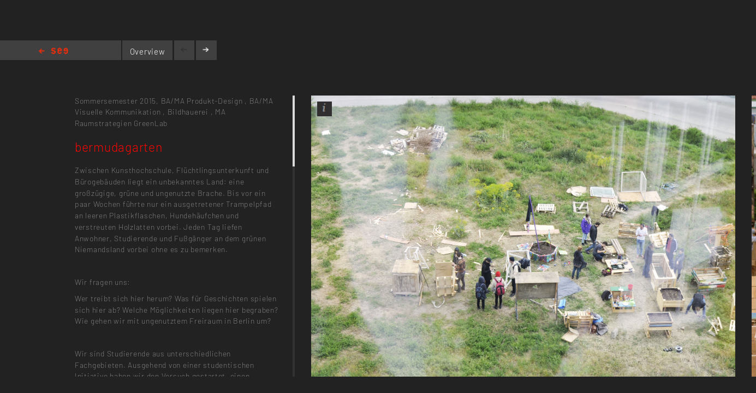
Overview (147, 51)
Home (53, 51)
